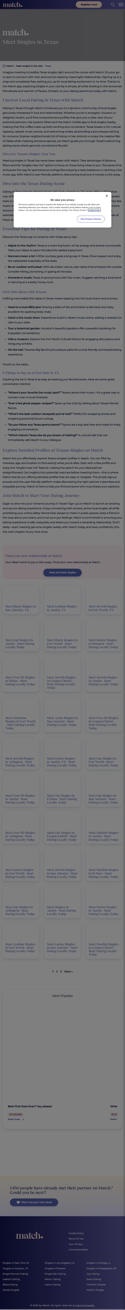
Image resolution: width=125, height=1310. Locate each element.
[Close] (106, 195)
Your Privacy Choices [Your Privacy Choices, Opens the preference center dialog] (90, 219)
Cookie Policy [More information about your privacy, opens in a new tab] (94, 210)
